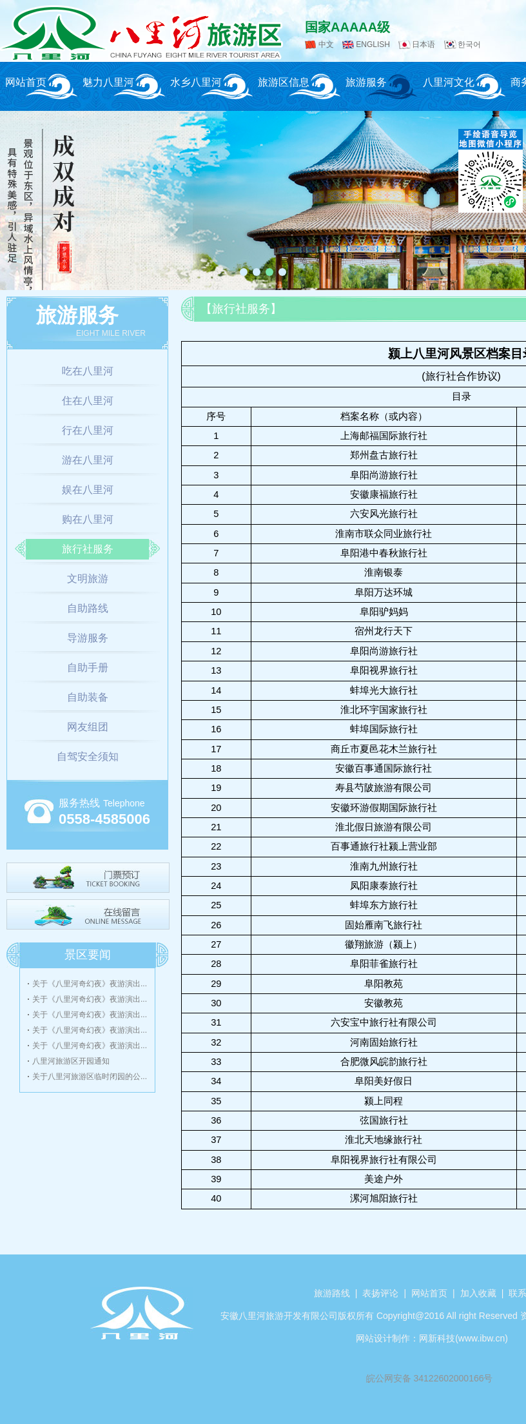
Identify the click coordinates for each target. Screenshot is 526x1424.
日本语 (423, 44)
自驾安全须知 (88, 756)
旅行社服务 (87, 548)
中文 (326, 44)
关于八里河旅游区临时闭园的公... (89, 1076)
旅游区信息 (283, 82)
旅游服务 (366, 82)
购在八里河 (87, 519)
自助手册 (87, 667)
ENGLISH (373, 44)
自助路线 (87, 608)
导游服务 (87, 637)
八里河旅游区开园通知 (71, 1061)
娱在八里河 (87, 489)
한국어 (469, 44)
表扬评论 (380, 1293)
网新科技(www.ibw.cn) (463, 1338)
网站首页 (25, 82)
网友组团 (87, 726)
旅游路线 (332, 1293)
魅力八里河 (108, 82)
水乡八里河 (196, 82)
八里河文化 (448, 82)
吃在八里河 (87, 371)
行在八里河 (87, 430)
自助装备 (87, 697)
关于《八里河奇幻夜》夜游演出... (89, 983)
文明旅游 (87, 578)
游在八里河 (87, 459)
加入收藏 (478, 1293)
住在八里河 (87, 400)
